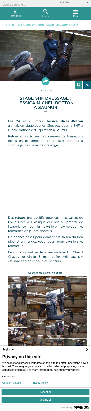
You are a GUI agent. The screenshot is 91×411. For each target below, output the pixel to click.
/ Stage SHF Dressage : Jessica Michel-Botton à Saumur (51, 25)
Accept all (45, 392)
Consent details (11, 382)
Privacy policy (40, 382)
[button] (45, 13)
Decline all (45, 399)
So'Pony (64, 2)
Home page (15, 12)
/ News (18, 25)
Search (45, 13)
